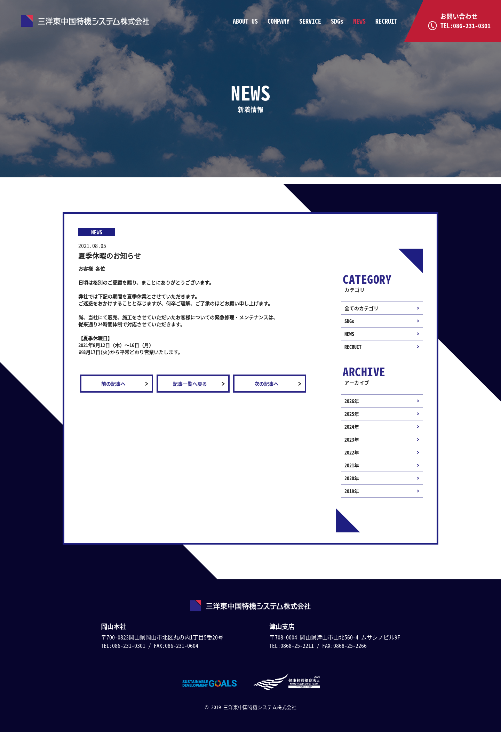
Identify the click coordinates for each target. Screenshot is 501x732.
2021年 (351, 465)
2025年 (351, 413)
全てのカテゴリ (361, 308)
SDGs (337, 21)
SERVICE (310, 21)
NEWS (359, 21)
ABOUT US (245, 21)
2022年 (351, 452)
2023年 (351, 439)
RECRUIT (386, 21)
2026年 (351, 400)
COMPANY (278, 21)
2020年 (351, 478)
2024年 (351, 426)
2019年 (351, 491)
